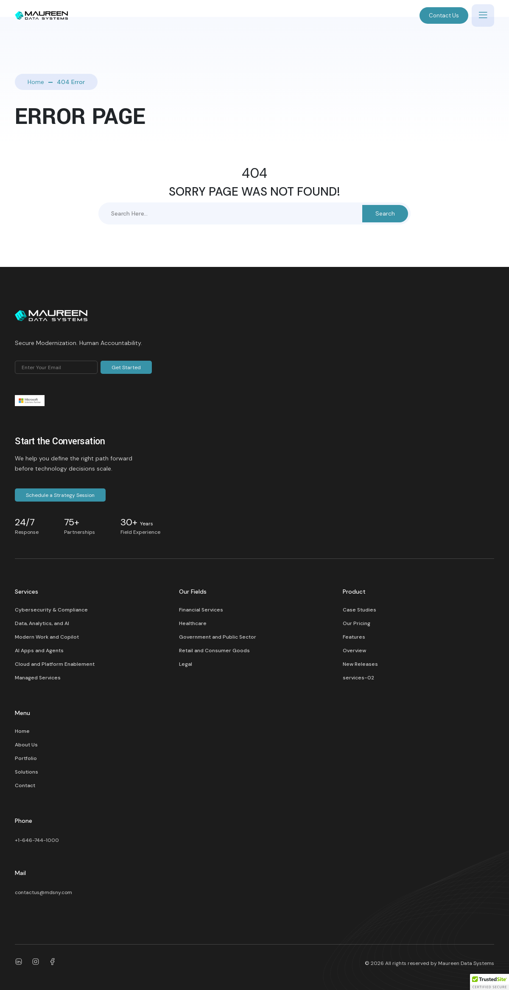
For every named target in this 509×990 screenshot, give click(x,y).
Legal (185, 664)
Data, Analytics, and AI (42, 623)
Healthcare (193, 623)
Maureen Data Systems (466, 963)
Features (354, 636)
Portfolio (26, 758)
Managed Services (38, 677)
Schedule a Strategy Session (60, 495)
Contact (25, 785)
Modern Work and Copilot (47, 636)
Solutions (26, 771)
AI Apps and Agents (39, 650)
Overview (354, 650)
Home (36, 82)
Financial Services (201, 609)
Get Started (126, 367)
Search (385, 213)
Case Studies (359, 609)
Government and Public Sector (217, 636)
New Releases (360, 664)
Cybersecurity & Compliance (51, 609)
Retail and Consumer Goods (214, 650)
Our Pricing (356, 623)
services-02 (358, 677)
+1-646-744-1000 (37, 840)
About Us (26, 744)
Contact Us (444, 15)
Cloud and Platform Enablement (55, 664)
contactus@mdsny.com (43, 892)
